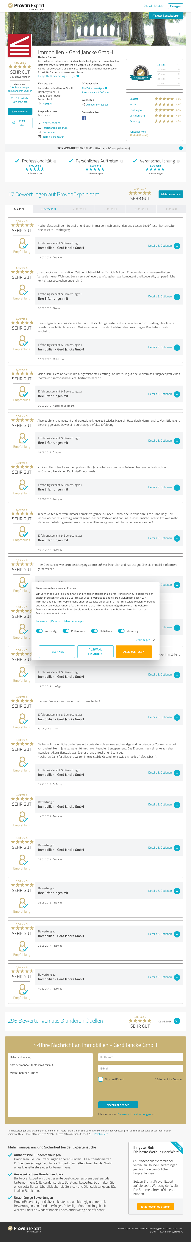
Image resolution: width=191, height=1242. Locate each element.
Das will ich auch (154, 6)
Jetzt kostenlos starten (155, 1206)
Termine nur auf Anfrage (95, 92)
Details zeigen (139, 640)
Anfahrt (47, 103)
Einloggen (175, 6)
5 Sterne (161, 64)
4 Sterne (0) (79, 209)
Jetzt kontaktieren (166, 15)
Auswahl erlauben (95, 651)
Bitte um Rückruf (114, 1079)
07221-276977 (51, 123)
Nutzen (133, 104)
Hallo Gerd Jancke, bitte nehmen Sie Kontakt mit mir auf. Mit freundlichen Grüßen (50, 1085)
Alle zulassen (134, 651)
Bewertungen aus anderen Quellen (20, 89)
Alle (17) (19, 209)
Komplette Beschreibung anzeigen (58, 76)
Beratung (134, 121)
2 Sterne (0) (141, 209)
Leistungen (135, 110)
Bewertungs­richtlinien (128, 1228)
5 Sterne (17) (48, 209)
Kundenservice (137, 131)
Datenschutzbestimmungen (70, 621)
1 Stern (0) (171, 209)
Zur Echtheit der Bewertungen (20, 99)
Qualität (133, 98)
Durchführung (137, 115)
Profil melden (101, 1134)
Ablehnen (57, 651)
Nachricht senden (118, 1105)
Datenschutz (165, 1228)
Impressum (45, 621)
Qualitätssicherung (149, 1228)
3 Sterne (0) (110, 209)
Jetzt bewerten (20, 111)
